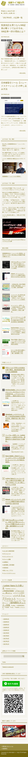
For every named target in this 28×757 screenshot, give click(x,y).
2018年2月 (6, 630)
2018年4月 (6, 624)
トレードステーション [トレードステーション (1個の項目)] (8, 595)
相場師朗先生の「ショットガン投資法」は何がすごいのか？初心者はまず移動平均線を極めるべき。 (13, 255)
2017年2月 (6, 641)
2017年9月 (6, 633)
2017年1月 (6, 644)
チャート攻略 (7, 559)
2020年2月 (6, 619)
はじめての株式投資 (9, 551)
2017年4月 (6, 638)
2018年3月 (6, 627)
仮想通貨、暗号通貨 (9, 564)
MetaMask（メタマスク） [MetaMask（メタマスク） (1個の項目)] (11, 588)
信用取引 (4, 40)
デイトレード (7, 553)
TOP (8, 11)
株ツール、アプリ (5, 97)
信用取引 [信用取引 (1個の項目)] (14, 605)
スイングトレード (8, 556)
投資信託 (9, 40)
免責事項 (4, 748)
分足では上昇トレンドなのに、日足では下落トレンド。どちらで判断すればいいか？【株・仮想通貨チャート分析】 (18, 265)
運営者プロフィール (7, 746)
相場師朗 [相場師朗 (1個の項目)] (7, 607)
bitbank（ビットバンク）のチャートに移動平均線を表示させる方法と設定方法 (18, 275)
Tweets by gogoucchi (8, 667)
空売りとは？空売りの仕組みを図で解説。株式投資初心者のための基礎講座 (15, 370)
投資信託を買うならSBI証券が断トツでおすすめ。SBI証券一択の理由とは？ (13, 28)
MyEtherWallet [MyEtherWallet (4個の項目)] (9, 591)
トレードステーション (15, 97)
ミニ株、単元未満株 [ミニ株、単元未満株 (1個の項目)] (9, 600)
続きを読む (23, 73)
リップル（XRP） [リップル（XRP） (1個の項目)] (18, 600)
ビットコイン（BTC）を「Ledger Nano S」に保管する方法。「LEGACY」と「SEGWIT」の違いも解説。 (18, 308)
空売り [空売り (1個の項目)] (12, 607)
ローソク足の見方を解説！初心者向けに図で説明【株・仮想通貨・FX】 (18, 351)
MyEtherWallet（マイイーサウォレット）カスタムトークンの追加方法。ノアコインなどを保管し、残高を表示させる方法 (18, 331)
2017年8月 (6, 635)
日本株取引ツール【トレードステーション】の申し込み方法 (14, 86)
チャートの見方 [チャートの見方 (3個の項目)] (19, 593)
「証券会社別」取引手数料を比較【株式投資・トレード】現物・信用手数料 (18, 286)
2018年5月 (6, 621)
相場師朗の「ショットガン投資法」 (12, 176)
